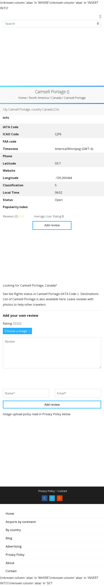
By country (13, 530)
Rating (7, 323)
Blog (9, 538)
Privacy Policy (46, 491)
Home (10, 514)
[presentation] (31, 378)
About (10, 563)
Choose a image (17, 331)
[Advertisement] (52, 59)
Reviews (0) (11, 216)
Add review (52, 225)
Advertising (14, 546)
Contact (62, 491)
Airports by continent (21, 522)
